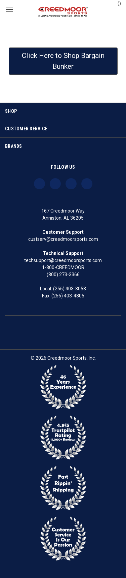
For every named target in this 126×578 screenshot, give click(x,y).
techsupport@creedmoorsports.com (63, 260)
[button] (63, 61)
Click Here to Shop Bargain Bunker (63, 61)
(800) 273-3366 (63, 274)
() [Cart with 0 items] (116, 3)
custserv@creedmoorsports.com (63, 239)
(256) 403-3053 (69, 288)
